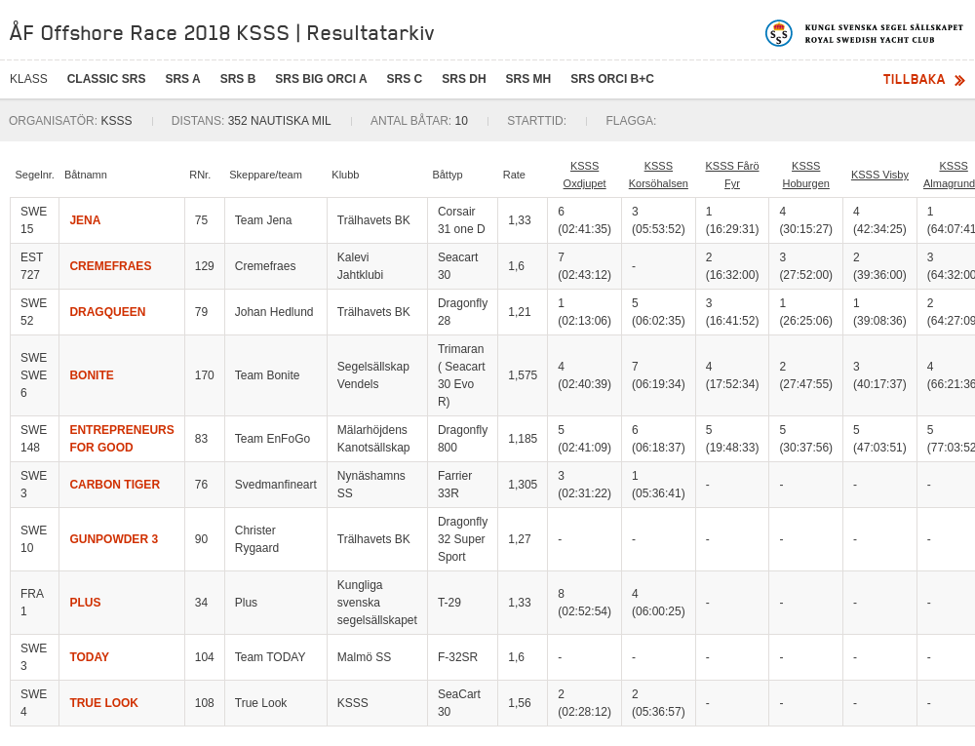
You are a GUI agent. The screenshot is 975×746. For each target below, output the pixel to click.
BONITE (91, 375)
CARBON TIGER (114, 484)
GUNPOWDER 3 (113, 539)
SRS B (238, 79)
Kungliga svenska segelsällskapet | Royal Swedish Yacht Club (865, 33)
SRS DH (464, 79)
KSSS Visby (880, 174)
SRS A (182, 79)
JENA (84, 220)
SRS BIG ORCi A (321, 79)
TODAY (89, 657)
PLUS (84, 602)
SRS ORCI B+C (612, 79)
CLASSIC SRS (106, 79)
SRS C (405, 79)
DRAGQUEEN (107, 312)
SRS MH (529, 79)
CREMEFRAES (110, 266)
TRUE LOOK (103, 703)
